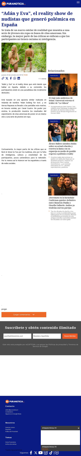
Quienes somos (10, 386)
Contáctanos (9, 371)
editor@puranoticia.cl (11, 369)
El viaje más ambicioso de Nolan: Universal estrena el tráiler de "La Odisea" (61, 100)
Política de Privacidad (11, 391)
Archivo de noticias (10, 403)
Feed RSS (8, 389)
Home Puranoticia (10, 401)
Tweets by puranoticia (13, 409)
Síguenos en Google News (13, 373)
